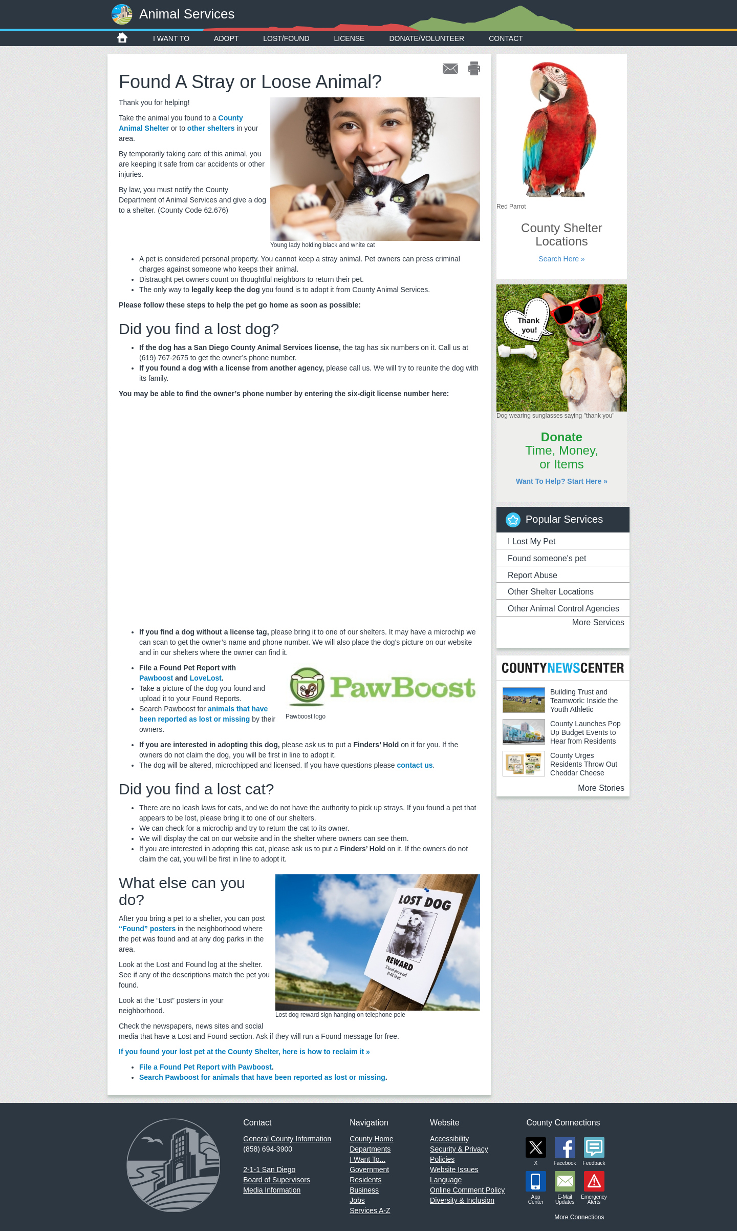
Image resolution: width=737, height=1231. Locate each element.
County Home (372, 1139)
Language (446, 1180)
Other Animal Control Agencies (563, 608)
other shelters (211, 128)
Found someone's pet (547, 558)
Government (369, 1169)
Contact (506, 38)
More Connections (579, 1217)
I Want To (171, 38)
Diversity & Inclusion (462, 1200)
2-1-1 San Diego (269, 1169)
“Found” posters (147, 929)
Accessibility (449, 1139)
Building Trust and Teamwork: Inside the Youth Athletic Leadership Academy (560, 705)
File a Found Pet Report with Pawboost (205, 1067)
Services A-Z (370, 1210)
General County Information (287, 1139)
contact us (415, 765)
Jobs (357, 1200)
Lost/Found (286, 38)
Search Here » (561, 259)
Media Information (271, 1190)
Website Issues (454, 1169)
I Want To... (367, 1159)
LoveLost (206, 678)
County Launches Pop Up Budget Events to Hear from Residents (585, 732)
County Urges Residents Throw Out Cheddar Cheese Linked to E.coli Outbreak (560, 768)
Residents (365, 1180)
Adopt (226, 38)
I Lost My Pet (531, 541)
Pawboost (156, 678)
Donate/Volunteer (426, 38)
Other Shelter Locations (551, 591)
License (349, 38)
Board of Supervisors (276, 1180)
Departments (370, 1149)
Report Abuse (532, 575)
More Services (598, 622)
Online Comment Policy (467, 1190)
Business (364, 1190)
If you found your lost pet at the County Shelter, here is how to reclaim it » (244, 1052)
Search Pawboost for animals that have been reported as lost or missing (262, 1077)
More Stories (601, 788)
